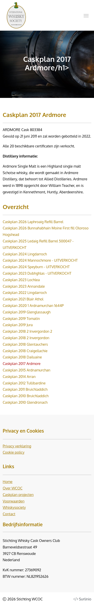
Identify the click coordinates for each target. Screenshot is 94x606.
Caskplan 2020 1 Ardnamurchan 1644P (33, 305)
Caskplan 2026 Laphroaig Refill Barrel (33, 222)
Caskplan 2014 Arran (19, 376)
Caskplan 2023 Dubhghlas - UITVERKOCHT (37, 273)
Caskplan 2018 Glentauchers (25, 344)
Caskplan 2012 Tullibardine (24, 383)
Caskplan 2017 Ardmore (21, 363)
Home (8, 481)
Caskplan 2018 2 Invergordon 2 (27, 331)
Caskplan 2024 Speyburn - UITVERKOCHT (36, 267)
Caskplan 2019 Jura (18, 325)
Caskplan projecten (18, 494)
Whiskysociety (14, 507)
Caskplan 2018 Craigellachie (25, 351)
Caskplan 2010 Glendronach (25, 402)
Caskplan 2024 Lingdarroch (25, 254)
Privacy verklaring (17, 446)
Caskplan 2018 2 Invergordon (26, 338)
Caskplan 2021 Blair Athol (23, 299)
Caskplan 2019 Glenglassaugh (26, 312)
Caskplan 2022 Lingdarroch (25, 292)
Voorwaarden (14, 501)
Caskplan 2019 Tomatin (21, 318)
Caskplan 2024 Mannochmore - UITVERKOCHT (40, 260)
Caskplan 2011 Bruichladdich (25, 389)
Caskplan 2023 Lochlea (21, 280)
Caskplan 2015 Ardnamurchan (26, 370)
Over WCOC (12, 488)
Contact (9, 514)
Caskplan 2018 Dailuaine (22, 357)
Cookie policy (13, 452)
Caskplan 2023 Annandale (24, 286)
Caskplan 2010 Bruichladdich (26, 396)
